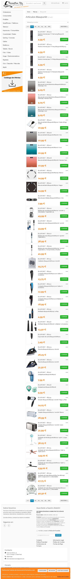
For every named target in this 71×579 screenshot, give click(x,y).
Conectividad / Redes (9, 34)
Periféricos (6, 45)
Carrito (65, 3)
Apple (4, 67)
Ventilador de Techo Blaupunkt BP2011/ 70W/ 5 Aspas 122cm (51, 450)
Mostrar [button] (64, 26)
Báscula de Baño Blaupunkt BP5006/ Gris (50, 135)
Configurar (42, 570)
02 (35, 26)
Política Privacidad (41, 542)
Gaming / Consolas (9, 38)
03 (38, 26)
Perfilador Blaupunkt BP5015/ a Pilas (48, 311)
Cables (5, 41)
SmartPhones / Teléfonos (10, 23)
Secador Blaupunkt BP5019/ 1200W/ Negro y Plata (52, 399)
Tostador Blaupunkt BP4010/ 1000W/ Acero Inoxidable (50, 425)
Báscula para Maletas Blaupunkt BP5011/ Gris (51, 198)
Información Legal (58, 540)
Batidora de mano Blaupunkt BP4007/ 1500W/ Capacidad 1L (51, 236)
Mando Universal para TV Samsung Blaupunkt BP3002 (51, 34)
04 (42, 26)
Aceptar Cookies (62, 570)
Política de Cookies (63, 576)
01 (32, 26)
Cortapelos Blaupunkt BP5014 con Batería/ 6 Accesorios (50, 299)
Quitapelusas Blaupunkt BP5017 (47, 374)
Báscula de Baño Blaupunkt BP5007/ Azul (50, 147)
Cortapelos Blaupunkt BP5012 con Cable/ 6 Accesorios (50, 274)
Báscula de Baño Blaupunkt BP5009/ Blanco (50, 172)
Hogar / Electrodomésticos (11, 56)
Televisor (5, 27)
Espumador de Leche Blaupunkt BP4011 (49, 336)
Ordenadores (7, 12)
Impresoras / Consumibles (11, 30)
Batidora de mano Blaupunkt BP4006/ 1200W (51, 223)
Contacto (39, 540)
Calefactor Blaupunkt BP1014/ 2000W (49, 261)
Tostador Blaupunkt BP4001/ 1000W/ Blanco (51, 412)
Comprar (64, 39)
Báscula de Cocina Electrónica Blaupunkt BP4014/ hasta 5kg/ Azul (52, 110)
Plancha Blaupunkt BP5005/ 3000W (48, 362)
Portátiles (5, 19)
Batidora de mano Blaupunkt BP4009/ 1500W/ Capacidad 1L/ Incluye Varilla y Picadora (51, 249)
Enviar (58, 535)
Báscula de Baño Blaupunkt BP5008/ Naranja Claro (52, 160)
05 (45, 26)
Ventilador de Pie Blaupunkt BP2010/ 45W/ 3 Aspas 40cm (52, 438)
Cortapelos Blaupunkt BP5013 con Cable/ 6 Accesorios (50, 286)
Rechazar (52, 570)
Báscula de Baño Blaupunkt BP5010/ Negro (50, 185)
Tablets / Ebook (8, 49)
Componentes (7, 16)
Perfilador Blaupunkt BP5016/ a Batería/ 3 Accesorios (53, 324)
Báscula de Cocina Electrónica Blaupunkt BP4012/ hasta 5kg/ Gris (52, 85)
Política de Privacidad (45, 526)
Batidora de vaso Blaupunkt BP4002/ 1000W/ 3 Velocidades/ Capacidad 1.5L (51, 211)
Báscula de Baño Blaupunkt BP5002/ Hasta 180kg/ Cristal (52, 122)
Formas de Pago (58, 544)
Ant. (28, 26)
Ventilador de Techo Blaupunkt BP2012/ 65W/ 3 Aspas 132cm (51, 463)
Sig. (49, 26)
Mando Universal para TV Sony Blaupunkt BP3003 (52, 46)
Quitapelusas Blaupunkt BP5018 (47, 387)
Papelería (5, 60)
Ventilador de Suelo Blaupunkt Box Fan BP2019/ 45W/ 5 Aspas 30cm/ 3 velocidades (51, 476)
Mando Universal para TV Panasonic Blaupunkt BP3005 (51, 72)
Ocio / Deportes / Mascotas (11, 63)
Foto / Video (7, 52)
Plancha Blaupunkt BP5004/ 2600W (48, 349)
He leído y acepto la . (49, 530)
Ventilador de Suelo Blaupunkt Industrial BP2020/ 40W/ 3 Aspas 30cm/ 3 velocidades (52, 488)
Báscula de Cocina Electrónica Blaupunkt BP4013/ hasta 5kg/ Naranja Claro (52, 97)
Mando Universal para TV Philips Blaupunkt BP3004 (52, 59)
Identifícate (55, 3)
